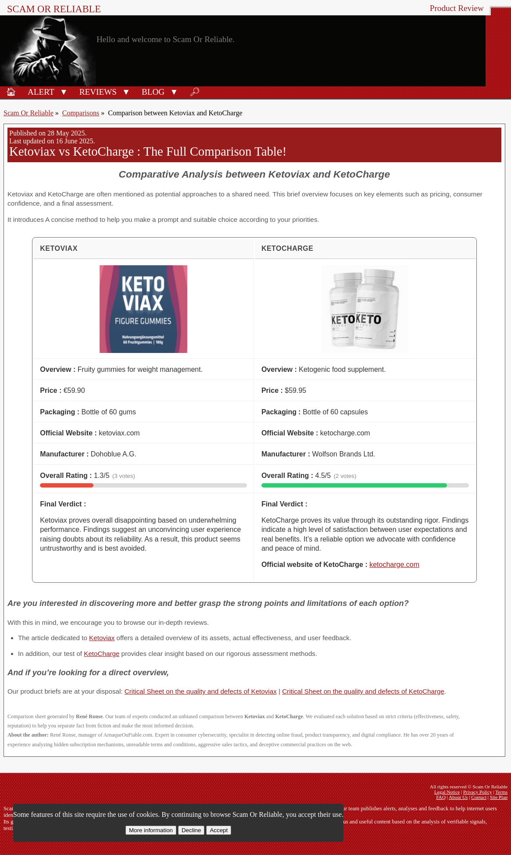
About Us (458, 797)
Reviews (98, 91)
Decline (191, 830)
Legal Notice (447, 791)
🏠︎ (11, 91)
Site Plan (498, 797)
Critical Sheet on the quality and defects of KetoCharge (363, 691)
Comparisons (80, 113)
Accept (219, 830)
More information (151, 830)
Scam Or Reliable (54, 9)
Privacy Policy (477, 791)
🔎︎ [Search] (194, 91)
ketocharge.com (394, 564)
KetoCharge (101, 653)
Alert (41, 91)
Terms (501, 791)
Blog (153, 91)
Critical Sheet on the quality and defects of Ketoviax (201, 691)
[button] (63, 91)
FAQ (441, 797)
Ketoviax (101, 637)
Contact (478, 797)
